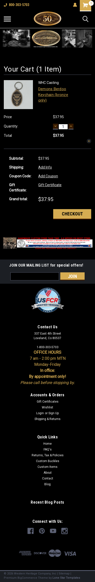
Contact (47, 478)
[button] (47, 38)
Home (47, 443)
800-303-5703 (16, 5)
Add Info (45, 167)
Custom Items (47, 467)
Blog (47, 484)
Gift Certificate (50, 185)
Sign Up (53, 413)
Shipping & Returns (47, 419)
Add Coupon (48, 176)
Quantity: (11, 126)
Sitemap (64, 573)
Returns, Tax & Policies (48, 455)
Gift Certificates (48, 401)
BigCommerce (27, 577)
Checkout (72, 213)
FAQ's (48, 449)
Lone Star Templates (66, 577)
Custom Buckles (47, 461)
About (48, 472)
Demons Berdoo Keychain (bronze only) (53, 95)
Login (40, 413)
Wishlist (47, 407)
